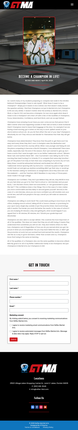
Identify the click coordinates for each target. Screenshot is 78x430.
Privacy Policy (48, 427)
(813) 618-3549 (40, 386)
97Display (44, 425)
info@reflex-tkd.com (40, 389)
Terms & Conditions (32, 427)
